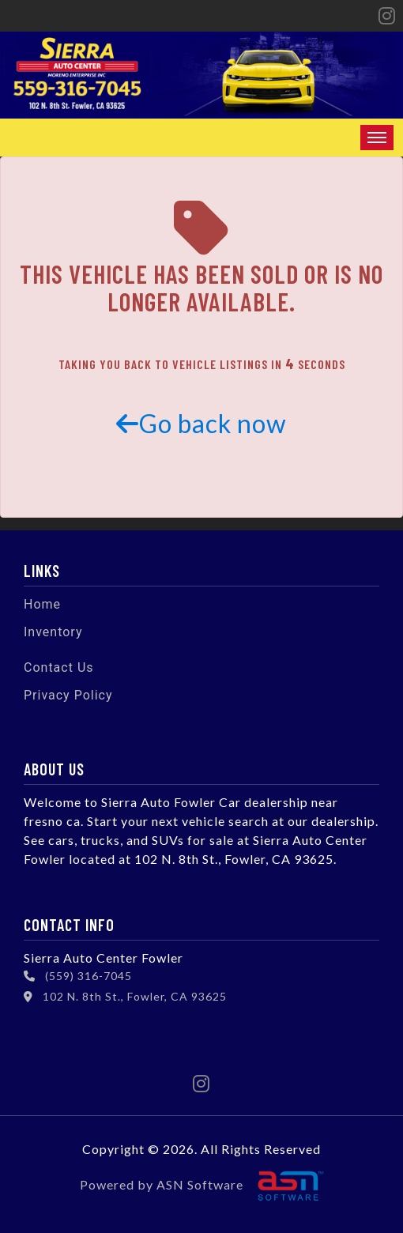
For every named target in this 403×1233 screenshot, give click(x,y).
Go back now (201, 423)
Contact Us (59, 667)
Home (42, 604)
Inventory (53, 631)
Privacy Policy (68, 695)
